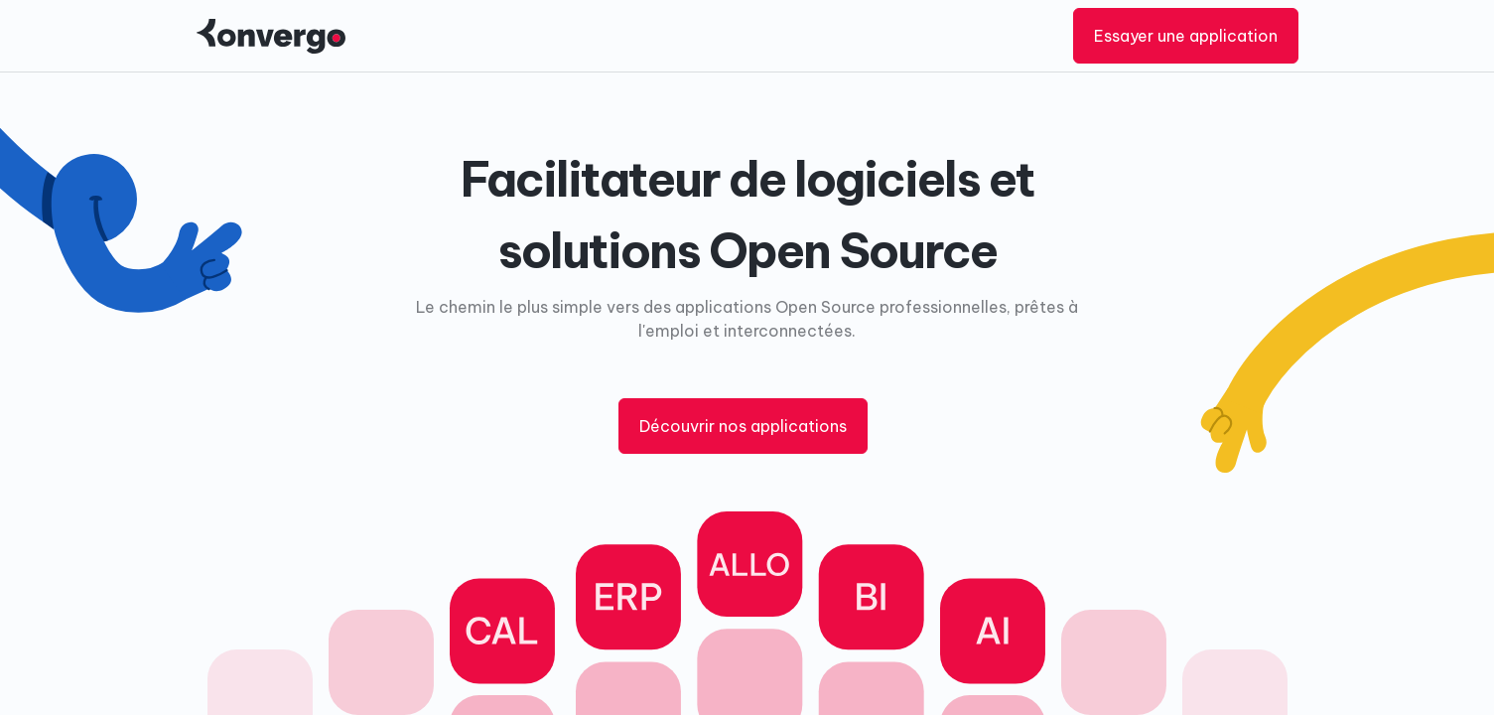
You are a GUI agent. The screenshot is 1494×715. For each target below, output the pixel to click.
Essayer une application (1186, 36)
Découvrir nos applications (743, 426)
